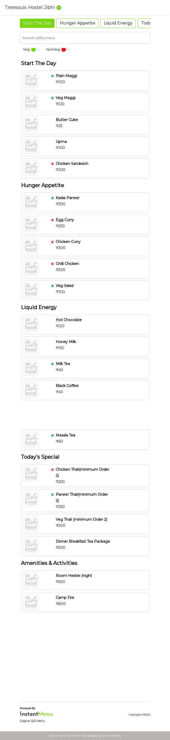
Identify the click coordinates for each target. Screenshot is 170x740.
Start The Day (37, 23)
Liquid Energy (118, 23)
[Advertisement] (85, 415)
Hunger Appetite (77, 23)
